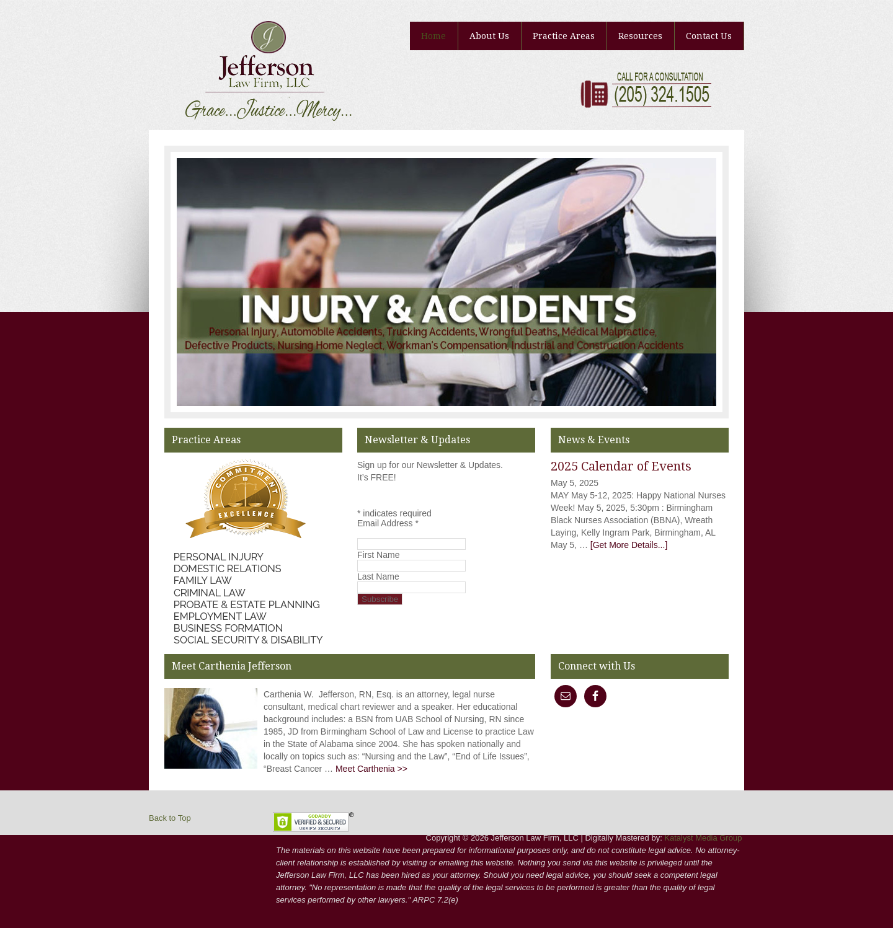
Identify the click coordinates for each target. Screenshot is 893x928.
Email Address (388, 523)
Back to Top (170, 818)
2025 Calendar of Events (621, 466)
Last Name (378, 576)
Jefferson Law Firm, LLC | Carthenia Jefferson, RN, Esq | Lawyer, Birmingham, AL (242, 37)
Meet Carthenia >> (371, 769)
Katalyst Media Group (703, 837)
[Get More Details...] (628, 545)
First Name (378, 555)
